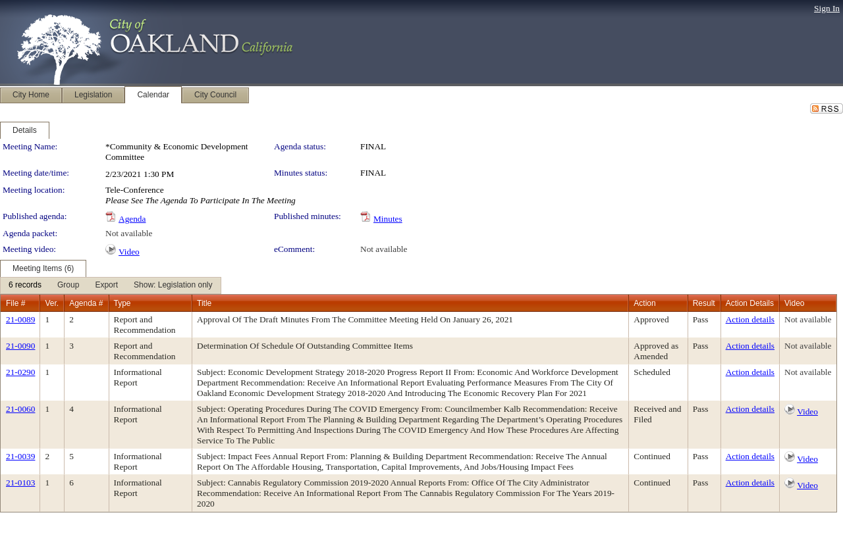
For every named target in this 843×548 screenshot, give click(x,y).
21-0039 (20, 456)
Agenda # (86, 303)
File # (15, 303)
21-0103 (20, 482)
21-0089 (20, 319)
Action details (750, 319)
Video (129, 252)
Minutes (387, 219)
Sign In (827, 8)
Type (122, 303)
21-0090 (20, 346)
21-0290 (20, 372)
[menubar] (110, 285)
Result (704, 303)
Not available (128, 233)
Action (644, 303)
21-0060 (20, 409)
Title (204, 303)
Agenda (132, 219)
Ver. (52, 303)
